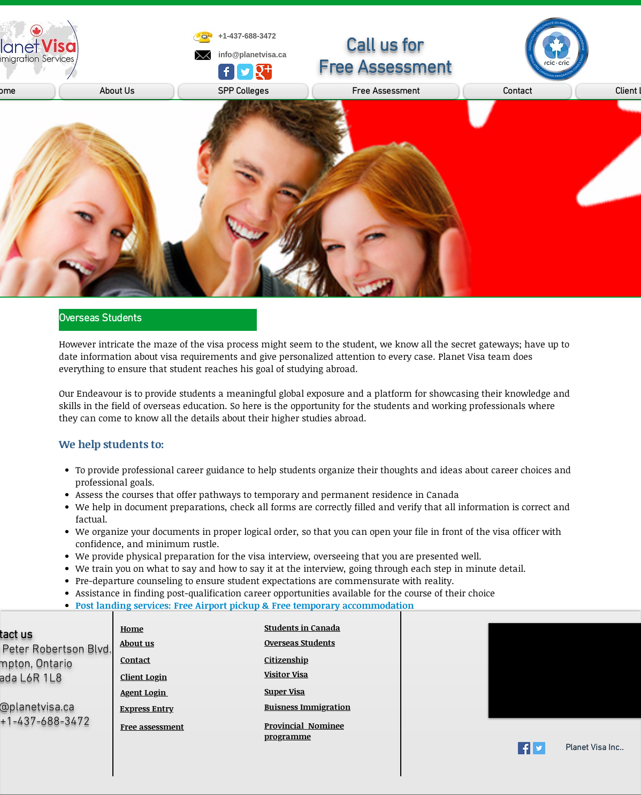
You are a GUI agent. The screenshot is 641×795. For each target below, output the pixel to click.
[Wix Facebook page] (226, 72)
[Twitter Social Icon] (539, 748)
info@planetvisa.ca (252, 54)
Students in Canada (302, 627)
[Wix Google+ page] (264, 72)
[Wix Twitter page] (245, 72)
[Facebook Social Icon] (524, 748)
